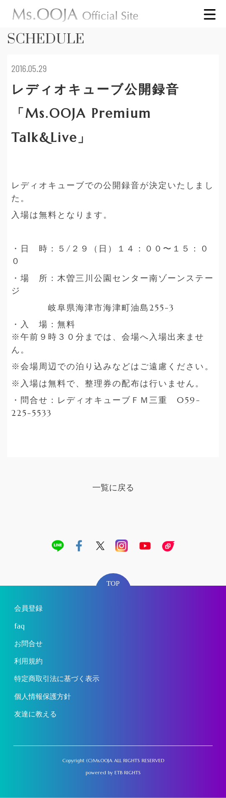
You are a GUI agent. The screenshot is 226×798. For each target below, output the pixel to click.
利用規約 (28, 661)
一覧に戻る (113, 487)
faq (19, 626)
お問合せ (28, 643)
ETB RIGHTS (127, 773)
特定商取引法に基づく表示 (56, 678)
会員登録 (28, 608)
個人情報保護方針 (42, 696)
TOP (113, 583)
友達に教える (35, 714)
